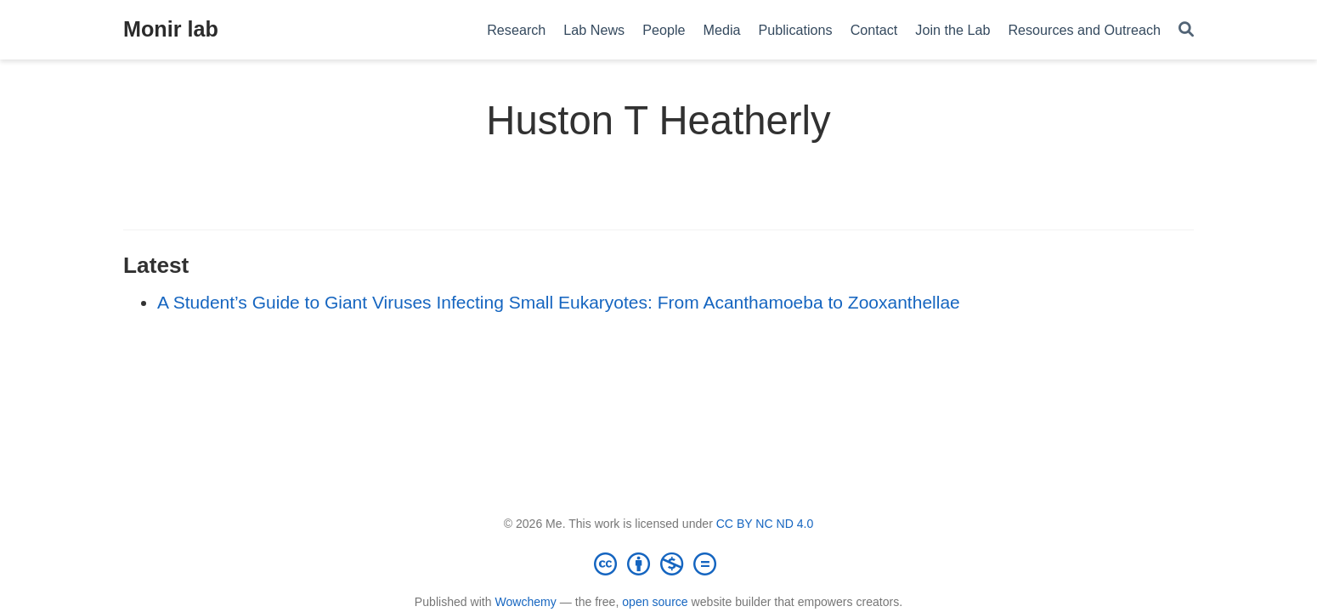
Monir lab (170, 29)
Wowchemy (525, 602)
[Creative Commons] (658, 563)
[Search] (1186, 30)
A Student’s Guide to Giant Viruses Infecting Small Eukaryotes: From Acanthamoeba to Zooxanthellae (558, 302)
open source (654, 602)
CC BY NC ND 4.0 (765, 523)
